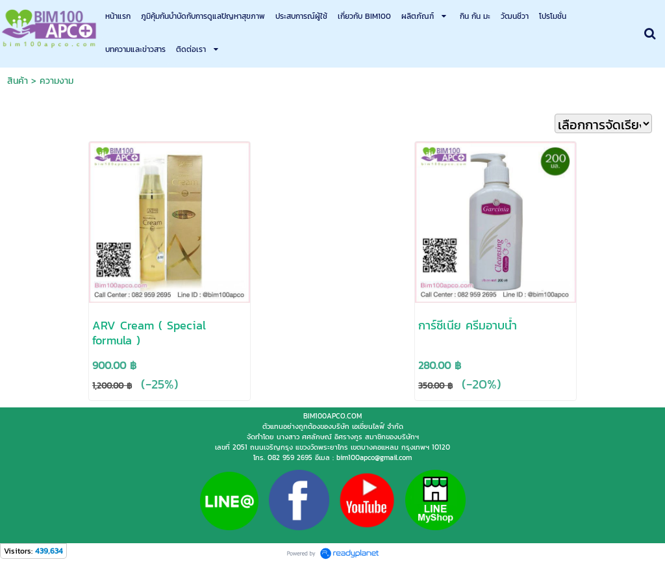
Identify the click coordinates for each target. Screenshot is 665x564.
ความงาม (56, 81)
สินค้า (17, 81)
